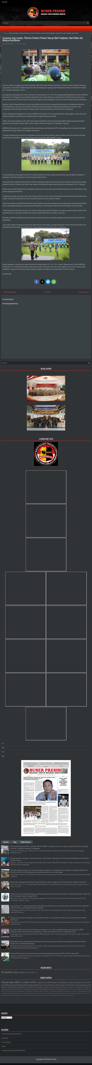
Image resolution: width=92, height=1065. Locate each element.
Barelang (81, 991)
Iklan (4, 1046)
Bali (88, 989)
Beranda (47, 292)
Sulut (87, 993)
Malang (37, 993)
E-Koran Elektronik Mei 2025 (12, 1034)
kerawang (53, 991)
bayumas (26, 995)
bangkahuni (19, 995)
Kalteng (52, 985)
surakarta (78, 987)
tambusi (70, 995)
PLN (35, 972)
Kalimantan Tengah (42, 987)
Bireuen (88, 991)
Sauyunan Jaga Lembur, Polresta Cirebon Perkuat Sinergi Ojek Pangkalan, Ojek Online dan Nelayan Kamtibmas (43, 39)
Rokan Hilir (80, 993)
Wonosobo (10, 985)
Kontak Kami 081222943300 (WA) (14, 1051)
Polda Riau (51, 993)
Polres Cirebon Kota (61, 993)
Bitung (21, 985)
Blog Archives (26, 842)
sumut (75, 991)
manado (30, 987)
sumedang (4, 989)
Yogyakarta (11, 995)
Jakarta (65, 982)
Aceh (89, 982)
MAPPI (30, 993)
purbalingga (54, 995)
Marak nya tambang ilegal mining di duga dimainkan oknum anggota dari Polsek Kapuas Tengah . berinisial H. (48, 882)
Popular (6, 842)
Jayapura (22, 991)
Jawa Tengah (56, 987)
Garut (34, 989)
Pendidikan (7, 972)
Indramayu (77, 982)
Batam (3, 991)
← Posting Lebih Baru (9, 292)
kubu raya (34, 995)
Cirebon (25, 982)
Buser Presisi (52, 1059)
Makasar (29, 991)
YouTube (4, 2)
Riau (65, 987)
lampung (81, 989)
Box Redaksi (7, 1042)
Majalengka (7, 982)
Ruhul (74, 989)
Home (5, 33)
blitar (70, 987)
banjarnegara (42, 989)
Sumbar (3, 995)
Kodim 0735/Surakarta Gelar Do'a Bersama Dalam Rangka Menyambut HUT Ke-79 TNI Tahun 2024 (44, 954)
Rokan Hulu (42, 985)
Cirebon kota (42, 982)
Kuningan (62, 985)
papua (47, 995)
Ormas (29, 973)
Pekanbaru (71, 985)
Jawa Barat (15, 991)
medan (60, 991)
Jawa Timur (66, 989)
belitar (13, 989)
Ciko (8, 991)
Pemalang (27, 989)
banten (51, 989)
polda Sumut (67, 991)
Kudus (24, 993)
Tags (14, 842)
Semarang (19, 987)
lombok (41, 995)
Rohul (54, 982)
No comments (21, 44)
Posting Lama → (84, 292)
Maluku (43, 993)
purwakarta (62, 995)
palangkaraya (83, 985)
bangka (86, 987)
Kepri (19, 993)
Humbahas (12, 993)
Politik (21, 972)
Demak (5, 993)
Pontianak (72, 993)
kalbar (58, 989)
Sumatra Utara (38, 991)
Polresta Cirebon (7, 987)
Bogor (19, 989)
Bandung (31, 985)
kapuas (47, 991)
